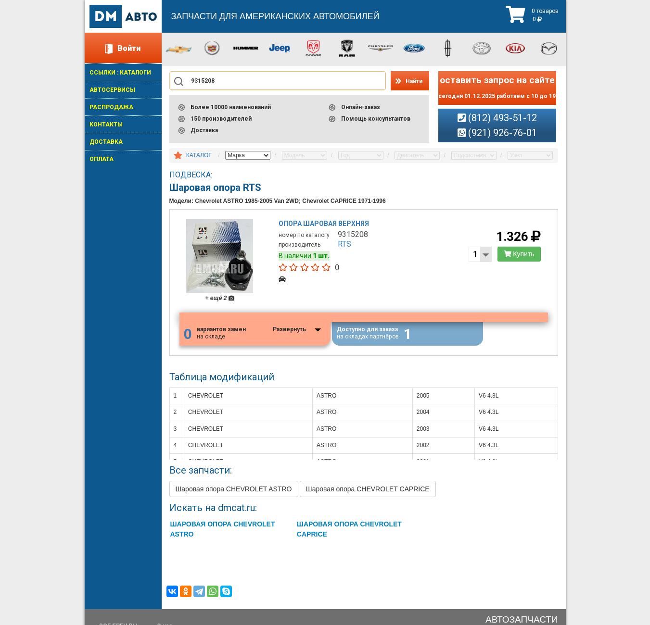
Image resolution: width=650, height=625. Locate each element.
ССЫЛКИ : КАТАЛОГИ (120, 72)
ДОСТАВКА (106, 141)
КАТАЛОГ (199, 155)
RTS (344, 244)
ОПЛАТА (101, 159)
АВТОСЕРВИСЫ (112, 90)
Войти (128, 48)
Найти (414, 81)
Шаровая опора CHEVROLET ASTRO (234, 489)
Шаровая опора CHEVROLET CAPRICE (368, 489)
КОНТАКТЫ (106, 124)
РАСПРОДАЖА (111, 107)
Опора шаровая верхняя (324, 223)
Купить (519, 254)
